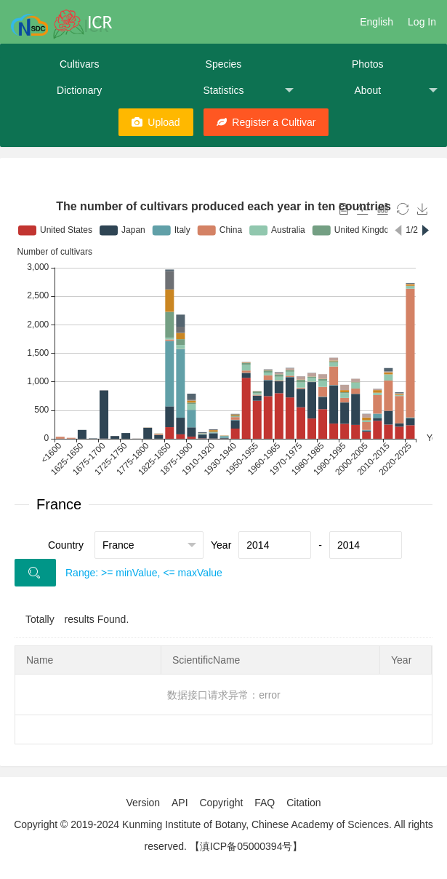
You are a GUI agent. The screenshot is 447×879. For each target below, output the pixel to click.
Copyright (221, 802)
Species (224, 64)
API (180, 802)
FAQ (264, 802)
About (395, 90)
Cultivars (79, 64)
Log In (422, 22)
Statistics (248, 90)
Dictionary (79, 90)
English (376, 22)
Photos (368, 64)
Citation (303, 802)
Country (66, 545)
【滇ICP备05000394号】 (246, 846)
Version (143, 802)
